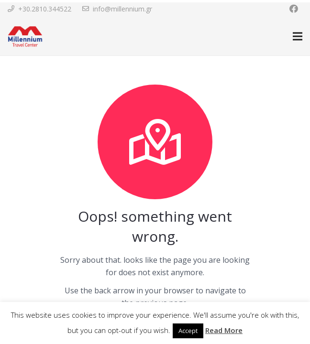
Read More (224, 330)
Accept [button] (188, 330)
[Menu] (298, 36)
